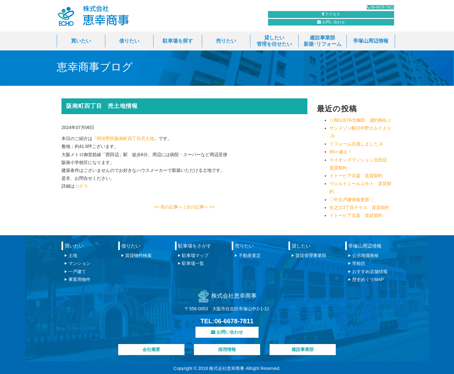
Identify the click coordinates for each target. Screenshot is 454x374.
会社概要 (151, 349)
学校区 (358, 263)
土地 (72, 255)
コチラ (81, 186)
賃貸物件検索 (138, 255)
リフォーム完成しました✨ (356, 143)
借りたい (129, 41)
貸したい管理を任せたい (274, 41)
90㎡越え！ (340, 151)
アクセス (365, 25)
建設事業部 (303, 349)
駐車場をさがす (194, 245)
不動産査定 (250, 255)
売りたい (226, 41)
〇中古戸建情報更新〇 (351, 199)
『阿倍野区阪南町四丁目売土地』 (125, 138)
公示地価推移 (365, 255)
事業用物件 (79, 279)
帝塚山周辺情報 (370, 41)
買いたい (81, 41)
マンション (79, 263)
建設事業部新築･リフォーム (322, 41)
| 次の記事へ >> (199, 206)
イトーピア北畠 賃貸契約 (355, 175)
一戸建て (77, 271)
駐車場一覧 (193, 263)
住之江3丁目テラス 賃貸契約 (359, 207)
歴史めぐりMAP (368, 279)
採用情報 (227, 349)
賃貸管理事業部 (310, 255)
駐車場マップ (195, 255)
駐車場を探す (178, 41)
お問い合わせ (307, 25)
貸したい (301, 245)
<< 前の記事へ (169, 206)
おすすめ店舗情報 (369, 271)
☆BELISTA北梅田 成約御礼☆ (360, 120)
